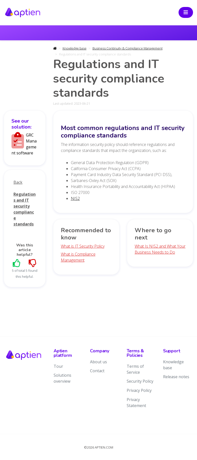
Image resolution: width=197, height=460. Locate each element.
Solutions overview (62, 378)
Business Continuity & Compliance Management (128, 48)
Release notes (176, 376)
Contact (97, 370)
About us (98, 362)
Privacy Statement (136, 402)
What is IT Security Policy (82, 246)
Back (17, 182)
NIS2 (75, 198)
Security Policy (140, 381)
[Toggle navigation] (186, 12)
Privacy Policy (139, 390)
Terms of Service (135, 369)
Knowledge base (75, 48)
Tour (58, 366)
